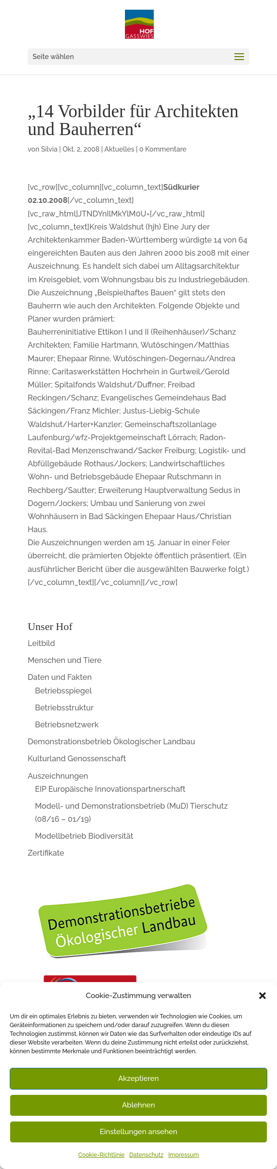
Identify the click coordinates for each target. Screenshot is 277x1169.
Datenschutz (146, 1155)
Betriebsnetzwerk (67, 724)
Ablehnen (138, 1105)
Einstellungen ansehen (138, 1131)
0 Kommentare (162, 149)
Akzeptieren (138, 1078)
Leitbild (41, 643)
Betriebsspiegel (63, 690)
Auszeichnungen (58, 776)
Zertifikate (46, 853)
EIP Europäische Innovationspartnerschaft (110, 789)
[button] (262, 995)
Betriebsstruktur (64, 707)
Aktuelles (120, 149)
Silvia (49, 149)
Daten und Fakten (60, 677)
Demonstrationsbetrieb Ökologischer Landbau (111, 741)
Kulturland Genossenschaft (77, 758)
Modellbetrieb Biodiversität (84, 836)
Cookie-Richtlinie (101, 1155)
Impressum (183, 1155)
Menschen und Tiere (65, 660)
